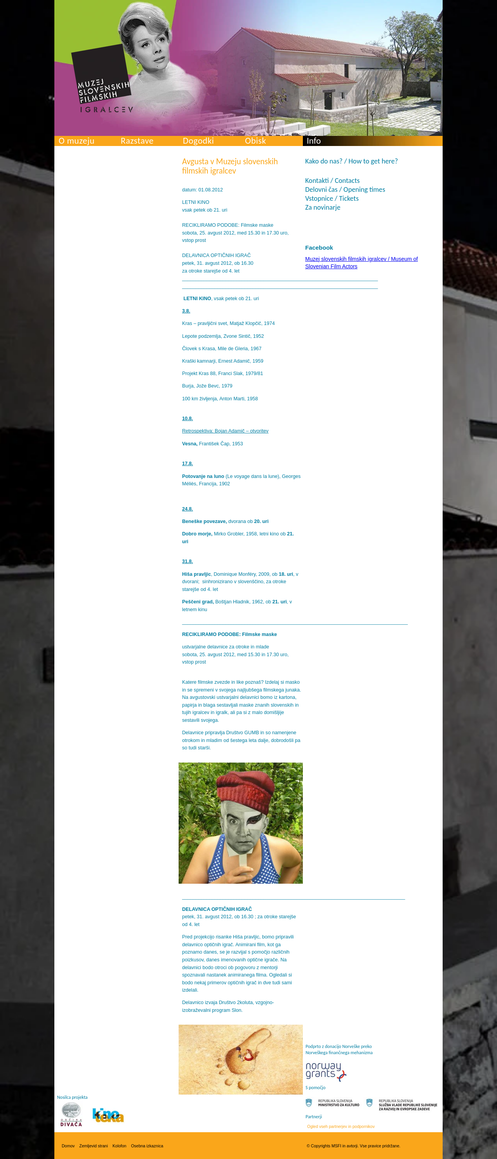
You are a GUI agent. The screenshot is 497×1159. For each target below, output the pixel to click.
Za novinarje (323, 207)
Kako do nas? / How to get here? (351, 161)
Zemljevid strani (93, 1145)
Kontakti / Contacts (332, 180)
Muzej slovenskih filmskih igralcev (102, 78)
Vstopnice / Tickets (332, 198)
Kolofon (120, 1145)
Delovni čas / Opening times (345, 189)
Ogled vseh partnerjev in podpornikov (341, 1126)
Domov (68, 1145)
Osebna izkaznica (147, 1145)
